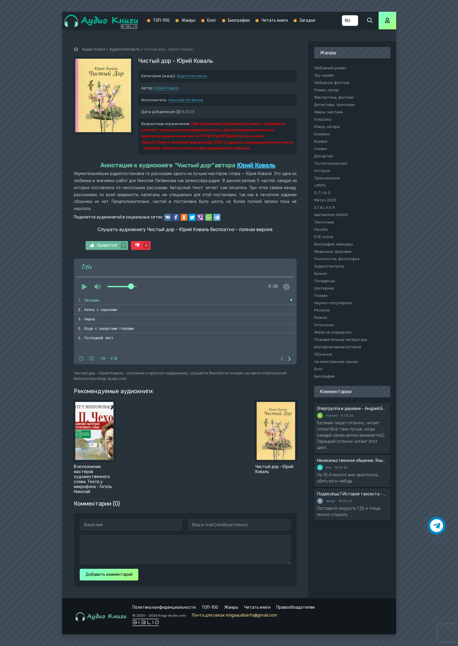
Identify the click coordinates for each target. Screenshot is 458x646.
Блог (211, 20)
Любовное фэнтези (332, 82)
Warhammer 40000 (331, 215)
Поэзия (320, 295)
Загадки (307, 20)
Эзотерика (324, 288)
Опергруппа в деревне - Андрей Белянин (352, 408)
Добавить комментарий (109, 574)
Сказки (320, 149)
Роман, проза (326, 90)
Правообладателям (295, 607)
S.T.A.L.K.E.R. (325, 207)
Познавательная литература (340, 339)
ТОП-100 (161, 20)
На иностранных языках (336, 361)
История (322, 171)
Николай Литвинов (185, 100)
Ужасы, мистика (328, 112)
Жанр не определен (333, 332)
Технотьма (324, 222)
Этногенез (324, 325)
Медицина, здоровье (333, 251)
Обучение (323, 354)
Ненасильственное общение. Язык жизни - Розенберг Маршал (352, 460)
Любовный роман (330, 68)
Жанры (188, 20)
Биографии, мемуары (333, 244)
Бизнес (320, 273)
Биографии (239, 20)
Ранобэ (321, 229)
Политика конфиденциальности (164, 607)
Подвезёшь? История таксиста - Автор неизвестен (352, 494)
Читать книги (274, 20)
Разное (320, 317)
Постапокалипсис (331, 163)
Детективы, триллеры (334, 104)
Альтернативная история (337, 347)
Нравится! (108, 245)
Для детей (323, 156)
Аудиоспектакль (192, 76)
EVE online (323, 237)
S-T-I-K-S (322, 193)
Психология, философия (336, 259)
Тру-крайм (324, 75)
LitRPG (320, 185)
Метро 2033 (325, 200)
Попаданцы (324, 281)
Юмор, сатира (327, 127)
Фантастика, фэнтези (334, 97)
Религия (322, 310)
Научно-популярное (333, 303)
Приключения (327, 178)
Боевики (322, 134)
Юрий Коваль (166, 88)
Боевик (321, 141)
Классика (322, 119)
